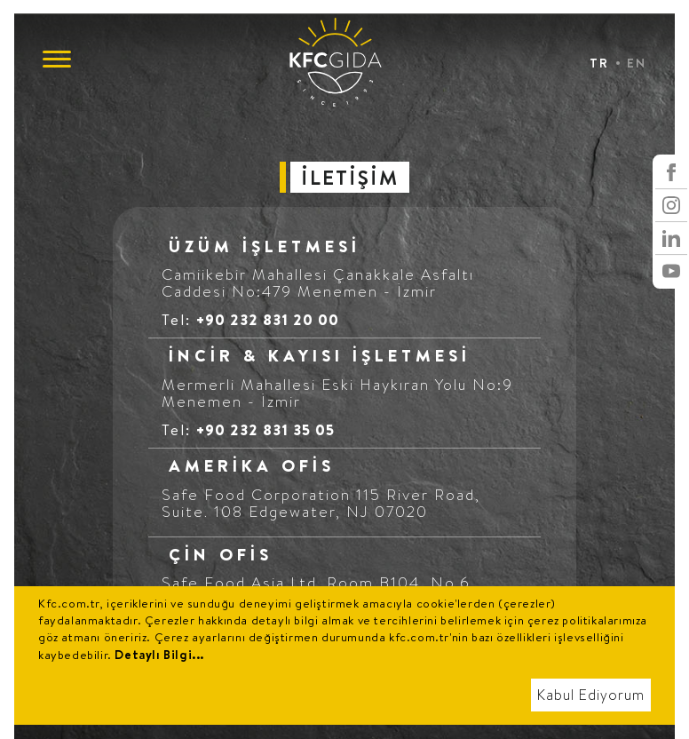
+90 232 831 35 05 (265, 429)
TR (599, 63)
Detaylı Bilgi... (159, 655)
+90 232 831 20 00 (267, 319)
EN (636, 63)
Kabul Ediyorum (591, 695)
